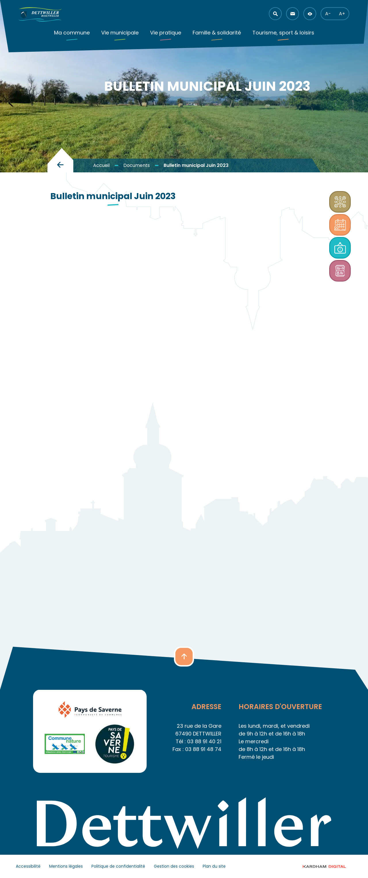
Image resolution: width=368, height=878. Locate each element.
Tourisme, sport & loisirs (283, 32)
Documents (136, 165)
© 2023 (329, 866)
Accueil (101, 165)
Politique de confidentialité (118, 866)
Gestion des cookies (174, 866)
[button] (275, 13)
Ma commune (72, 32)
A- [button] (328, 13)
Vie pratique (165, 32)
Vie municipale (120, 32)
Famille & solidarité (217, 32)
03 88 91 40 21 (204, 741)
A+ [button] (342, 13)
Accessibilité (28, 866)
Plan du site (214, 866)
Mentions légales (66, 866)
